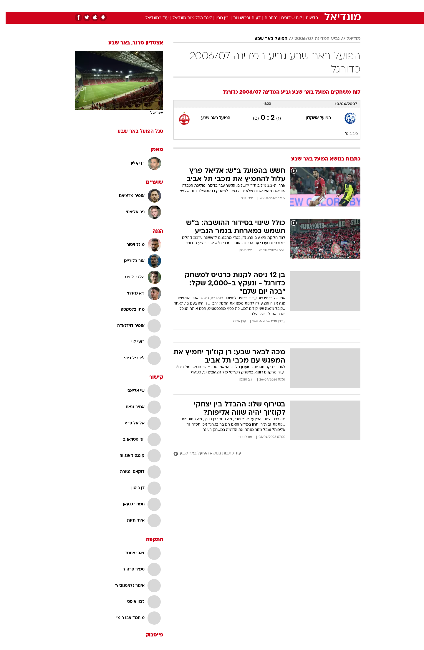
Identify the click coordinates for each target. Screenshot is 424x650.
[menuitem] (312, 6)
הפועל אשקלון (312, 118)
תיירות (188, 6)
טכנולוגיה (166, 6)
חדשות (316, 6)
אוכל (226, 6)
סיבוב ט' (345, 134)
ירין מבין (217, 18)
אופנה (144, 6)
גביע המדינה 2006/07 (311, 39)
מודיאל (348, 39)
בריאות (208, 6)
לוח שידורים (286, 18)
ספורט (296, 6)
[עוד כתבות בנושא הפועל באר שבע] (261, 454)
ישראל (151, 112)
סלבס (258, 6)
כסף (242, 6)
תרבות (277, 6)
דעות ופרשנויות (241, 18)
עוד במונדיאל (151, 18)
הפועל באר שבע (265, 39)
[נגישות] (8, 6)
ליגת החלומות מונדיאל (186, 18)
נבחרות (265, 18)
